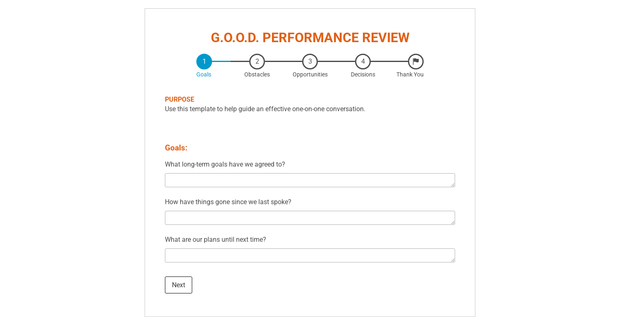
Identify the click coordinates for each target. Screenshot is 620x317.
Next (178, 285)
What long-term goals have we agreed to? (225, 164)
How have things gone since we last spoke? (228, 202)
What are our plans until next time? (215, 239)
